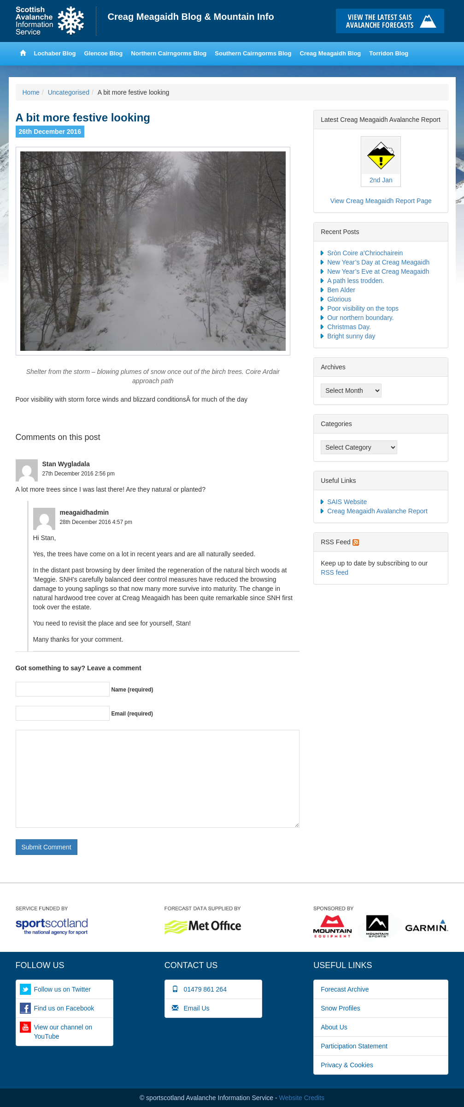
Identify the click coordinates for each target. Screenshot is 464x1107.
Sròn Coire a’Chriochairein (365, 253)
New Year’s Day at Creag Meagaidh (378, 262)
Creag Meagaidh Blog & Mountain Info (191, 17)
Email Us (191, 1008)
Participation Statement (354, 1046)
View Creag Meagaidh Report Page (381, 201)
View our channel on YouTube (63, 1031)
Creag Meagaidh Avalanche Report (377, 511)
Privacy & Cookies (347, 1065)
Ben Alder (341, 290)
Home (56, 21)
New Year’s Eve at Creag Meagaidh (378, 271)
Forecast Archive (345, 989)
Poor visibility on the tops (363, 308)
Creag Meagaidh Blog (330, 53)
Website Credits (302, 1097)
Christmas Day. (349, 327)
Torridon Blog (388, 53)
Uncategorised (68, 92)
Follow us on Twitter (62, 989)
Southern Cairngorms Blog (253, 53)
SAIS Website (347, 501)
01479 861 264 (199, 989)
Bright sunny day (351, 336)
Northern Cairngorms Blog (168, 53)
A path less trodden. (355, 280)
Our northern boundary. (360, 317)
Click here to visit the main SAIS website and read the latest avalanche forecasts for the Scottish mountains (392, 21)
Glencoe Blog (103, 53)
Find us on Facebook (64, 1008)
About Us (334, 1027)
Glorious (339, 299)
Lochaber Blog (55, 53)
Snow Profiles (340, 1008)
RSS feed (334, 572)
